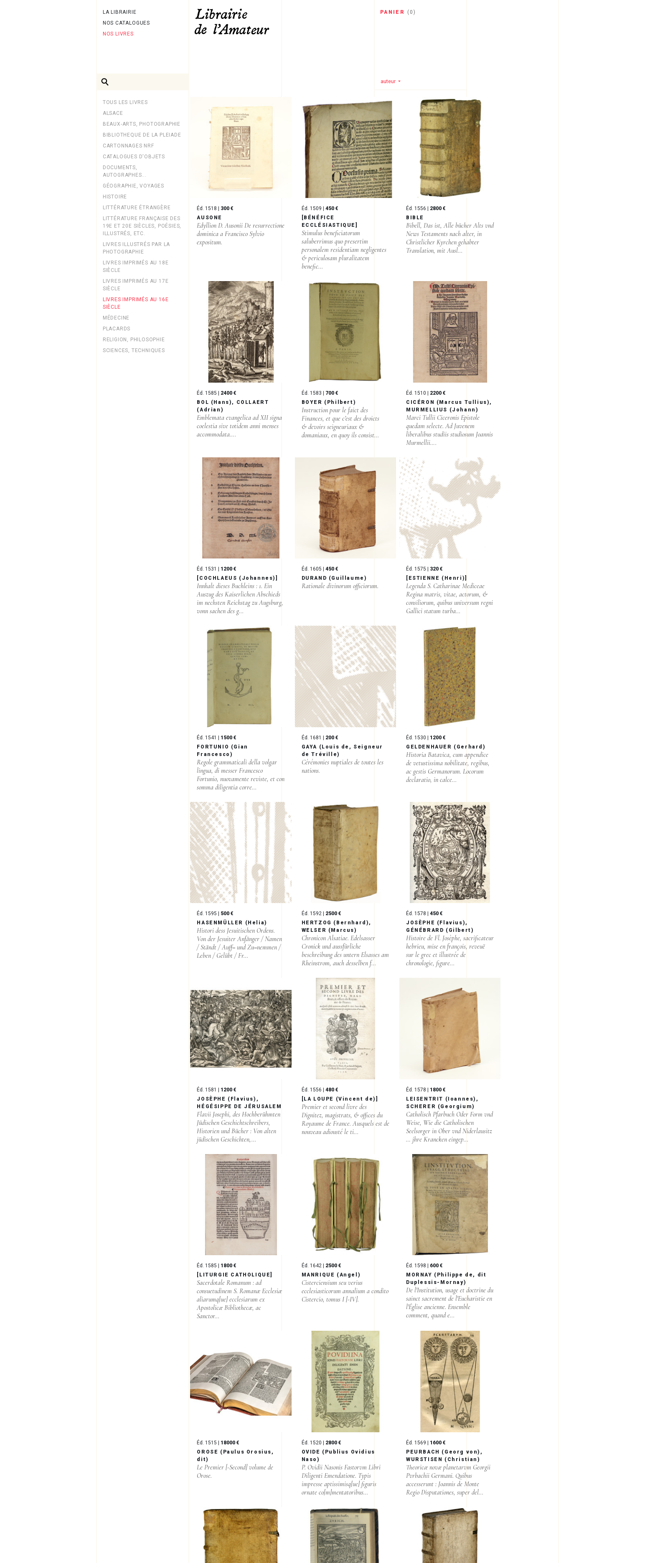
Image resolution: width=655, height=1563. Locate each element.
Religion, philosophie (134, 340)
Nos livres (118, 34)
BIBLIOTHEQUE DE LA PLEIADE (142, 135)
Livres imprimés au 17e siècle (136, 285)
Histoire (115, 197)
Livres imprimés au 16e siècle (136, 303)
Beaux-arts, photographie (141, 124)
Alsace (113, 113)
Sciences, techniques (134, 350)
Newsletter (122, 1536)
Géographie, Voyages (133, 186)
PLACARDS (116, 329)
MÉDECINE (116, 318)
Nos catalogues (126, 23)
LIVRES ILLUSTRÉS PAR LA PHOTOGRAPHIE (136, 248)
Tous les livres (125, 102)
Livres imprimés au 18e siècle (136, 266)
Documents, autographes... (125, 171)
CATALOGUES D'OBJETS (134, 157)
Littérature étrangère (137, 208)
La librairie (120, 12)
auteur (389, 81)
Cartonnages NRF (128, 146)
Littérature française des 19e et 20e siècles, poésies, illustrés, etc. (142, 226)
